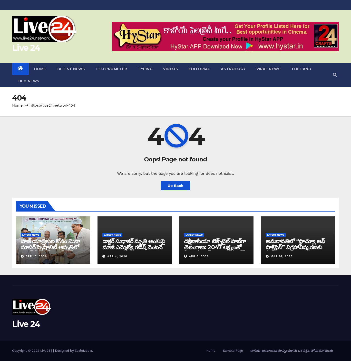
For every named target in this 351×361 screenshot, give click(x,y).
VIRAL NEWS (268, 69)
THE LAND (301, 69)
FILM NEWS (28, 81)
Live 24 (26, 48)
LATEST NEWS (71, 69)
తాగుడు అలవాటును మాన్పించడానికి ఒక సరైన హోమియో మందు (291, 350)
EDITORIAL (199, 69)
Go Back (176, 185)
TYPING (145, 69)
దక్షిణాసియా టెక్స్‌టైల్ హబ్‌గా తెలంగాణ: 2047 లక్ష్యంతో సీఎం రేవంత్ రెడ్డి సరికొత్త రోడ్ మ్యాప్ (215, 250)
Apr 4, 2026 (117, 256)
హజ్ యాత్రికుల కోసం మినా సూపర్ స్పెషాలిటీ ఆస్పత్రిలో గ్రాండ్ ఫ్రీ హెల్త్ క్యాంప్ (50, 247)
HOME (40, 69)
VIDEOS (170, 69)
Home (17, 105)
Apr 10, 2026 (36, 256)
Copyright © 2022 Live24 (31, 350)
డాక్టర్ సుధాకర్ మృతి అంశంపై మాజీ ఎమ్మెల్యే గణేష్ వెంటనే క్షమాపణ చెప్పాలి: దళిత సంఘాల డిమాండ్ (133, 250)
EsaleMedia (83, 350)
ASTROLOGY (233, 69)
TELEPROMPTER (111, 69)
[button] (335, 75)
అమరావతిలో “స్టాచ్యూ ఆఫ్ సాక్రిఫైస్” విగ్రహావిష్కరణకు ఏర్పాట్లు (295, 247)
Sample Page (233, 350)
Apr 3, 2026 (199, 256)
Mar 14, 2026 (282, 256)
